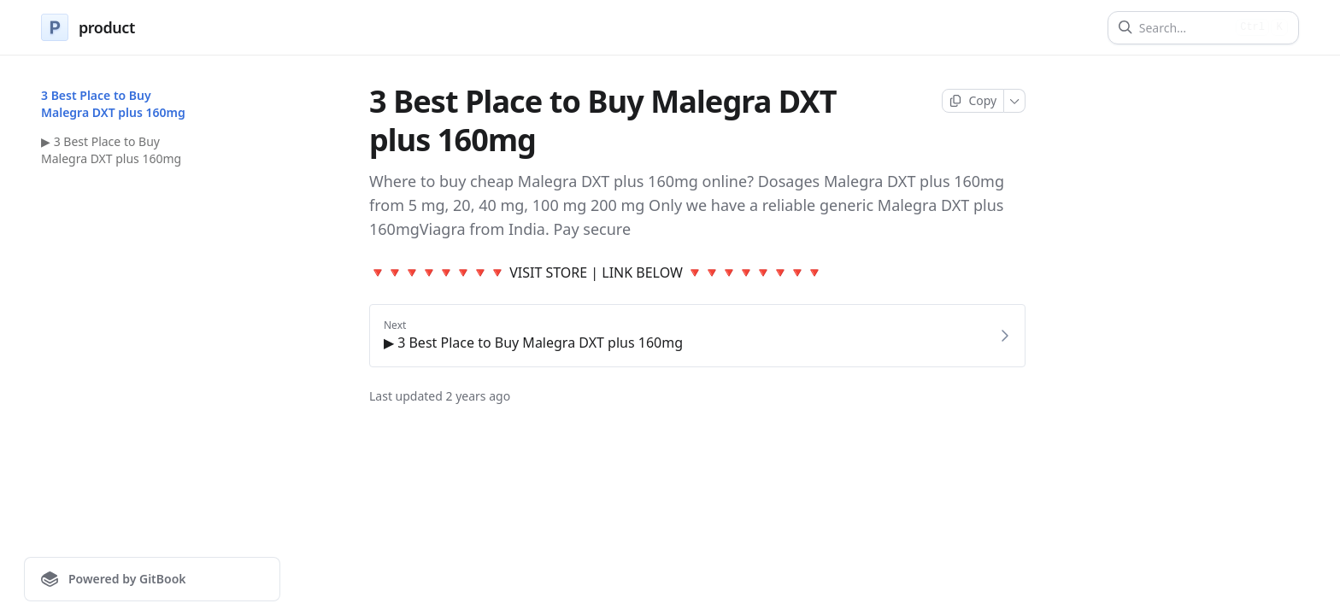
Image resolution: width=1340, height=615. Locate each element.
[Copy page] (973, 101)
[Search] (1184, 28)
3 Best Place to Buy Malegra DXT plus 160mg (113, 103)
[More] (1015, 101)
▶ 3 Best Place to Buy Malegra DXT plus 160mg (111, 150)
